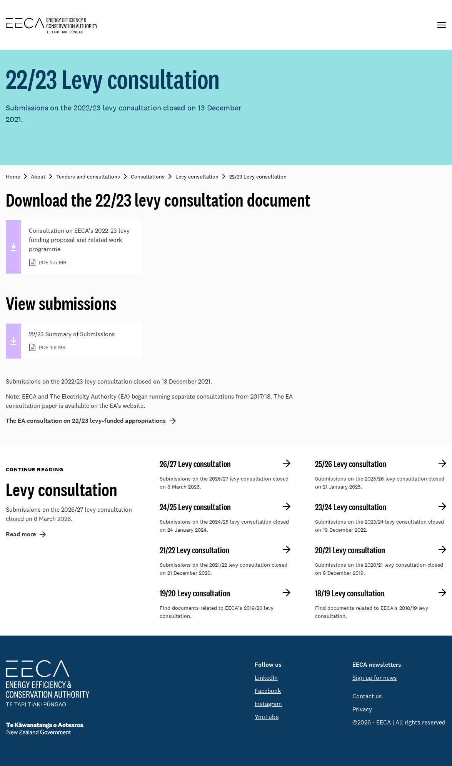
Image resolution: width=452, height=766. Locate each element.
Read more (21, 534)
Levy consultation (61, 489)
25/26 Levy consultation (350, 464)
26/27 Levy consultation (195, 464)
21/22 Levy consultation (194, 550)
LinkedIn (266, 678)
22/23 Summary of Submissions (81, 341)
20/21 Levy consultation (350, 550)
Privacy (362, 709)
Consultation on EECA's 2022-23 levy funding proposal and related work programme (81, 247)
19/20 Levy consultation (195, 593)
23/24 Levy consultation (350, 507)
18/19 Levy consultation (349, 593)
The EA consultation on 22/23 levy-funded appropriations (86, 421)
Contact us (367, 696)
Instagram (268, 704)
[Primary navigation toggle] (441, 25)
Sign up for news (374, 678)
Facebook (268, 691)
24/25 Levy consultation (195, 507)
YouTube (267, 717)
